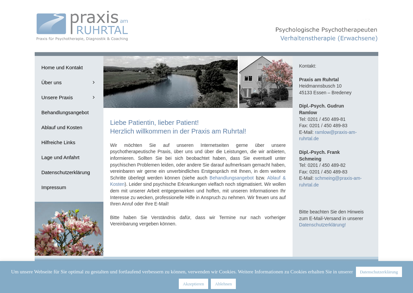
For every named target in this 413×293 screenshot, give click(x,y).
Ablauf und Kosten (61, 127)
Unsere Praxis (72, 97)
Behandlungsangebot (232, 177)
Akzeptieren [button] (193, 283)
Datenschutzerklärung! (322, 224)
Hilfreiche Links (58, 142)
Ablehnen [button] (223, 283)
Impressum (53, 187)
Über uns (72, 82)
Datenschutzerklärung (65, 172)
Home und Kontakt (62, 67)
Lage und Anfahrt (60, 157)
